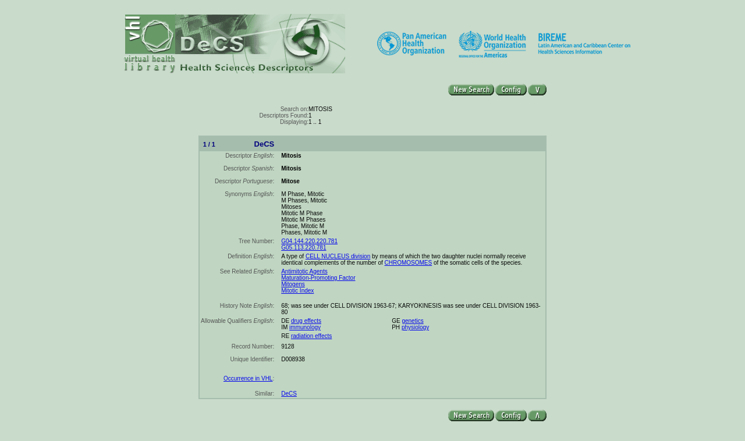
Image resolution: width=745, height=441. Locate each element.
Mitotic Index (297, 290)
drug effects (306, 321)
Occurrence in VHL (248, 378)
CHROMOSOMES (408, 262)
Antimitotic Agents (304, 271)
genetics (412, 321)
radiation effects (311, 336)
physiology (415, 327)
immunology (305, 327)
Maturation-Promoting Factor (318, 278)
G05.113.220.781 (303, 247)
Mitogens (293, 284)
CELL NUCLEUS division (338, 256)
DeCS (289, 393)
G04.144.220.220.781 (309, 241)
